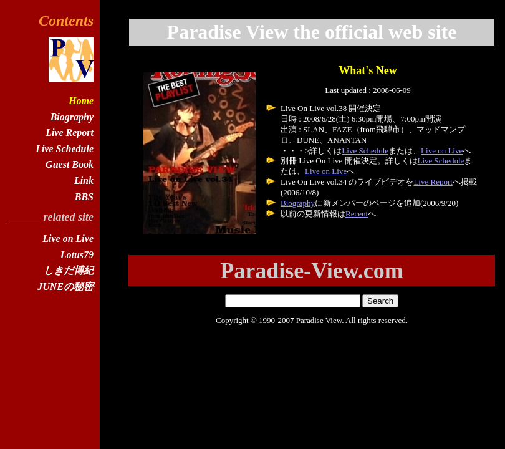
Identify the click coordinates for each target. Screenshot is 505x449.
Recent (356, 213)
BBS (84, 196)
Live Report (432, 181)
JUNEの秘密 (65, 286)
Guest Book (70, 164)
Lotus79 (77, 254)
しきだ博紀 (69, 270)
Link (84, 180)
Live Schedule (365, 150)
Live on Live (442, 150)
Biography (298, 203)
